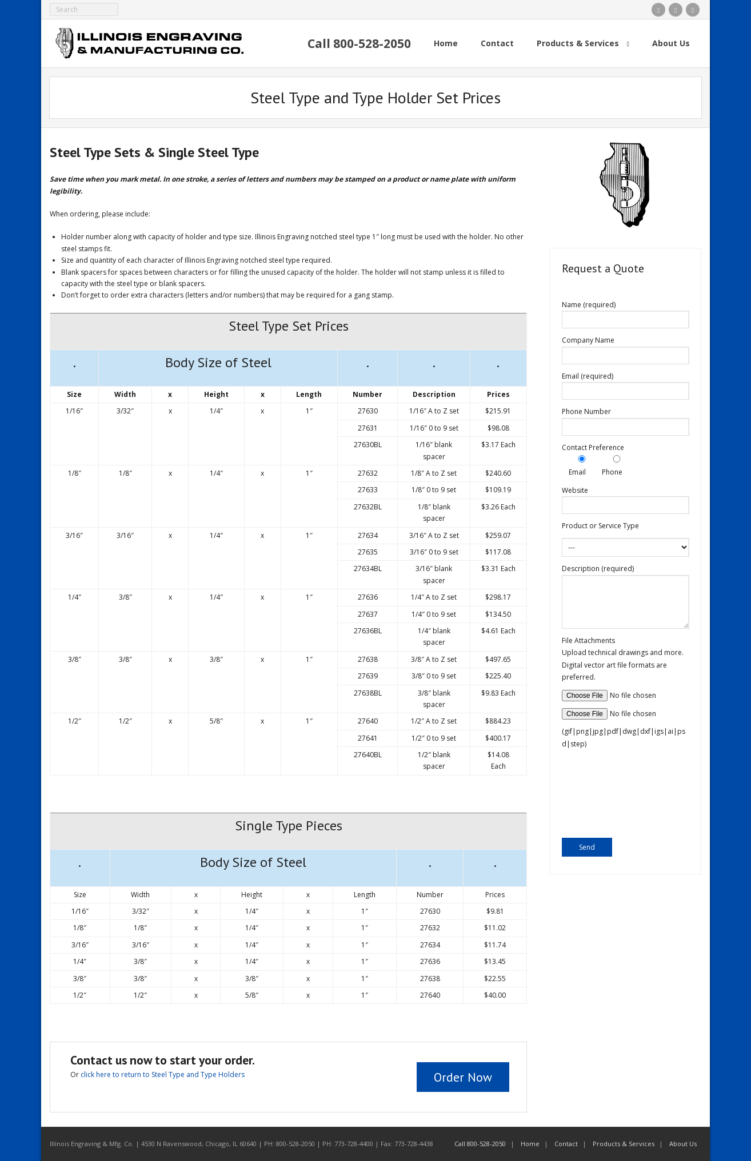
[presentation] (609, 797)
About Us (683, 1143)
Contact (566, 1143)
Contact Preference (593, 447)
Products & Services (623, 1143)
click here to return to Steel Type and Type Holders (163, 1074)
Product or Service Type (600, 526)
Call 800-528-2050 (480, 1143)
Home (530, 1143)
